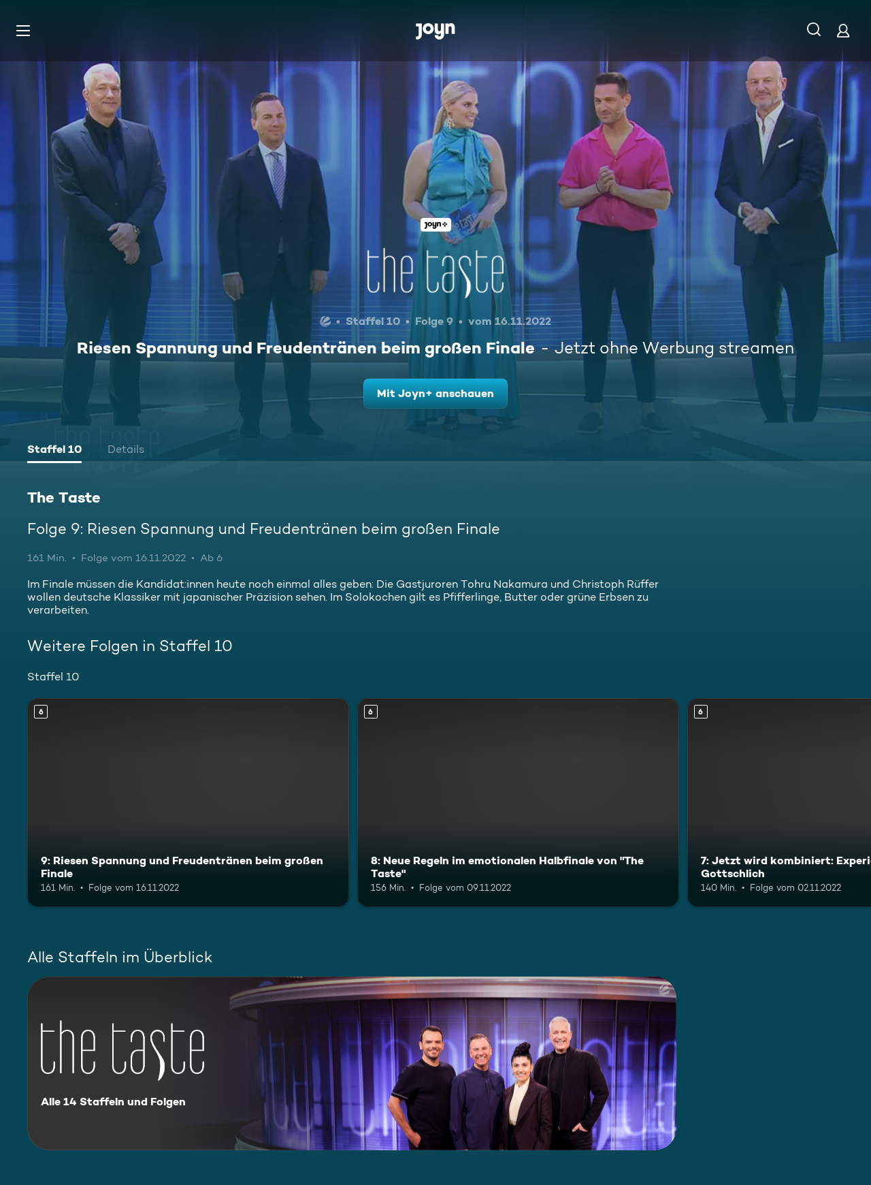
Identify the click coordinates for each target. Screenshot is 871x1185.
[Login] (843, 30)
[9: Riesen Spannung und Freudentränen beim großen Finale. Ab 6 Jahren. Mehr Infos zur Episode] (188, 802)
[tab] (54, 451)
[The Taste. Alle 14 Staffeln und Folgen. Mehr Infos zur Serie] (351, 1063)
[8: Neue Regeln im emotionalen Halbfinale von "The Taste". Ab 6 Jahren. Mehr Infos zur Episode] (518, 802)
